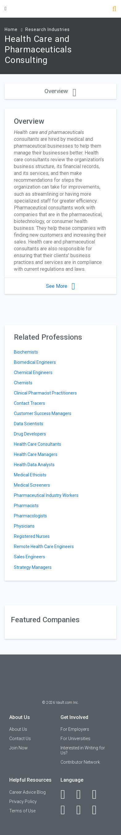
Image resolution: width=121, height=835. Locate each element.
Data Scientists (28, 423)
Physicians (24, 526)
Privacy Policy (23, 801)
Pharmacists (26, 505)
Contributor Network (80, 762)
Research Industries (47, 29)
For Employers (74, 729)
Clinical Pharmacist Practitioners (45, 393)
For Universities (75, 738)
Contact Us (20, 738)
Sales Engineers (29, 556)
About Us (18, 729)
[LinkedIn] (82, 794)
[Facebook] (66, 794)
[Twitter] (97, 794)
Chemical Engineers (33, 372)
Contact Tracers (29, 403)
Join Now (18, 747)
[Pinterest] (82, 810)
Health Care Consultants (37, 444)
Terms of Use (22, 810)
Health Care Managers (35, 454)
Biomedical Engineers (35, 362)
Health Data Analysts (34, 464)
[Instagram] (66, 810)
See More (60, 286)
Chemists (23, 382)
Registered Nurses (32, 536)
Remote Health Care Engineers (44, 546)
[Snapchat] (97, 810)
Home (11, 29)
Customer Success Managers (42, 413)
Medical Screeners (32, 485)
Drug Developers (30, 433)
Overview (60, 91)
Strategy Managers (33, 567)
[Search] (114, 9)
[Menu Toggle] (5, 8)
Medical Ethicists (30, 474)
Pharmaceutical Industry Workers (46, 495)
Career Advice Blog (27, 792)
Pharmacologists (30, 515)
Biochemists (26, 352)
